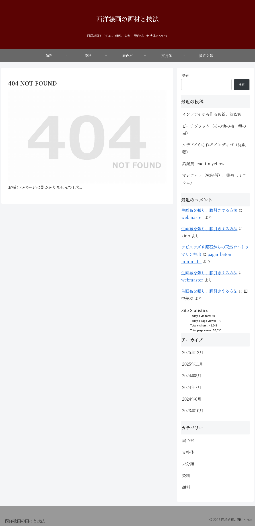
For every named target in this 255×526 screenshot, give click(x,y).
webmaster (192, 217)
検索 (185, 75)
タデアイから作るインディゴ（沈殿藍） (214, 148)
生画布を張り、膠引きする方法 (209, 210)
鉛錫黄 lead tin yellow (203, 163)
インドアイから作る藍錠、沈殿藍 (212, 114)
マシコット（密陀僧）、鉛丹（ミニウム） (214, 178)
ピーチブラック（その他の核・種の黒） (214, 129)
